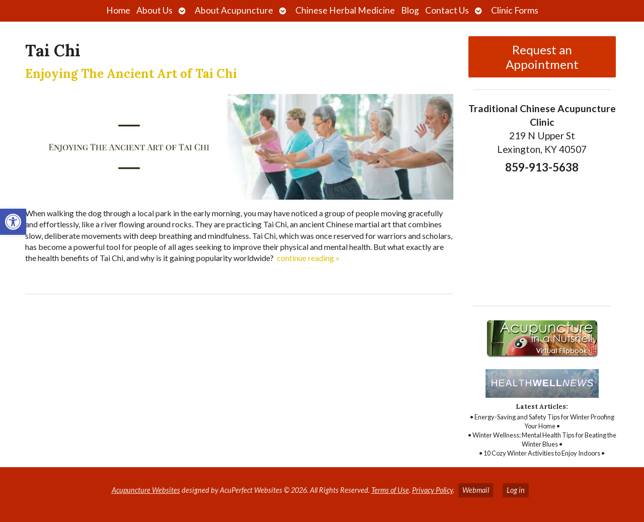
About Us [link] (154, 10)
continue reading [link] (308, 258)
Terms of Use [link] (390, 490)
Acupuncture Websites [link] (146, 490)
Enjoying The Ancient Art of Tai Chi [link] (131, 73)
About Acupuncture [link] (234, 10)
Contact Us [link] (447, 10)
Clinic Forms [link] (514, 10)
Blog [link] (410, 10)
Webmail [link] (475, 490)
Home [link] (118, 10)
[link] (13, 222)
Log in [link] (516, 490)
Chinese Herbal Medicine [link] (345, 10)
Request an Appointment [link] (542, 56)
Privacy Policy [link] (432, 490)
